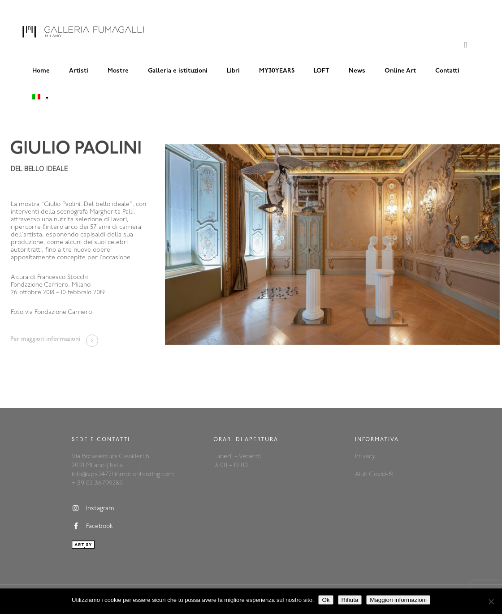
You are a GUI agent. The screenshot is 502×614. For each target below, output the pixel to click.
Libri (233, 71)
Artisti (78, 71)
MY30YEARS (276, 71)
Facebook (92, 526)
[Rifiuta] (490, 601)
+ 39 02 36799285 (97, 483)
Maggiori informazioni (398, 600)
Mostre (118, 71)
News (357, 71)
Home (41, 71)
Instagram (93, 508)
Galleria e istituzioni (178, 71)
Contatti (447, 71)
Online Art (400, 71)
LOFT (321, 71)
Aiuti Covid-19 (374, 474)
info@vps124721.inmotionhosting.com (123, 474)
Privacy (365, 456)
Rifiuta (350, 600)
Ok (325, 600)
